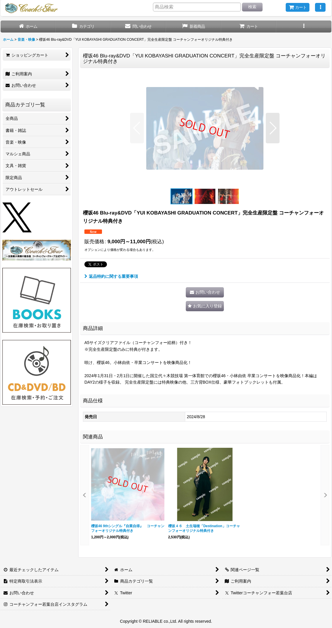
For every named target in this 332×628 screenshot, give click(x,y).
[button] (320, 7)
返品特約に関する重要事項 (111, 276)
